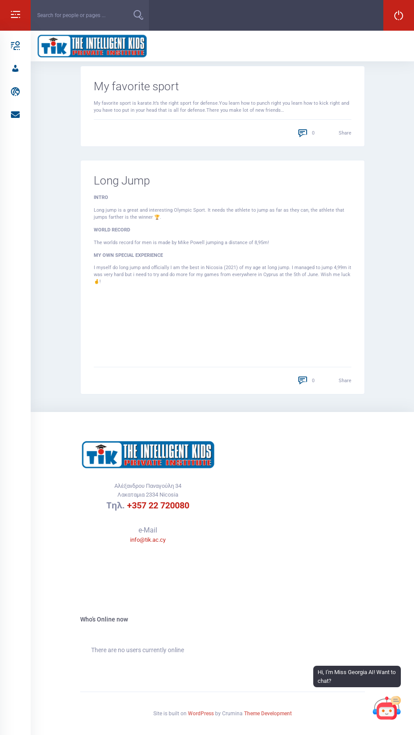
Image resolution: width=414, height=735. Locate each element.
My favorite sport (136, 86)
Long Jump (122, 180)
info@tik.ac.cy (148, 539)
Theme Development (268, 713)
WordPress (201, 713)
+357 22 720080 (158, 505)
